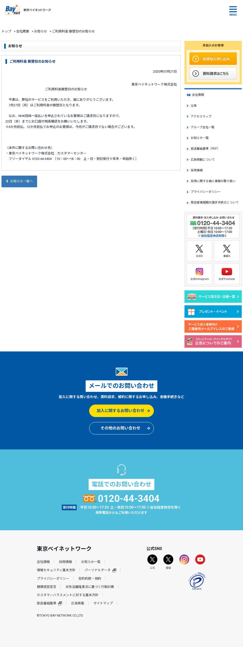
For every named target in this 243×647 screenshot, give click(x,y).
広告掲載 (77, 603)
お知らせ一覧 (200, 138)
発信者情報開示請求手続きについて (215, 202)
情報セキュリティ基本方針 (56, 570)
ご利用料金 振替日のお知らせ (32, 61)
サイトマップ (103, 603)
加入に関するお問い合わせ (120, 410)
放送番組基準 (49, 603)
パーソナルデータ (100, 570)
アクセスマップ (201, 116)
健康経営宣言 (46, 587)
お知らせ (40, 31)
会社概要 (22, 31)
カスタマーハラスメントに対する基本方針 (67, 595)
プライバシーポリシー (206, 192)
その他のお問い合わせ (120, 428)
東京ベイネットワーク (28, 10)
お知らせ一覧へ (19, 181)
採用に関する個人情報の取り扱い (213, 181)
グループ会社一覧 (202, 127)
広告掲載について (203, 159)
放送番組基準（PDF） (205, 148)
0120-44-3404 (121, 498)
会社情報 (198, 95)
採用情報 (197, 170)
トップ (6, 31)
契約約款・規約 (89, 578)
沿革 (194, 106)
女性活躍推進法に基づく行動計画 (89, 587)
